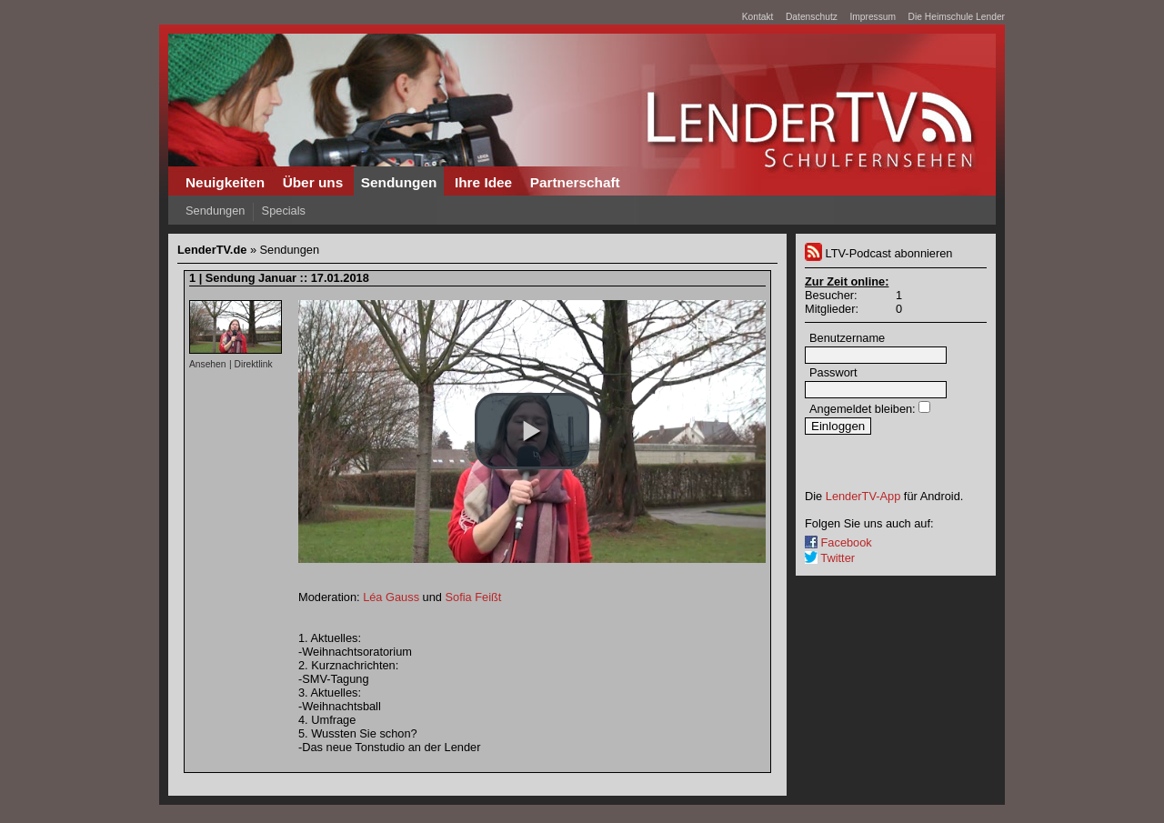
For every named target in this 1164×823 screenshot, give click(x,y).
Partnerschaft (575, 182)
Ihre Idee (483, 182)
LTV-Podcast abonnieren (878, 253)
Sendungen (399, 182)
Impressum (872, 17)
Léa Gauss (391, 597)
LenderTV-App (863, 496)
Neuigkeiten (225, 182)
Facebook (838, 542)
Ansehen (207, 364)
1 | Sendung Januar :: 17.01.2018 (279, 278)
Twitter (830, 558)
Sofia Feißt (474, 597)
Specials (284, 210)
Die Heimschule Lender (956, 17)
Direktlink (253, 364)
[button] (532, 431)
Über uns (313, 182)
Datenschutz (812, 17)
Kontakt (758, 17)
